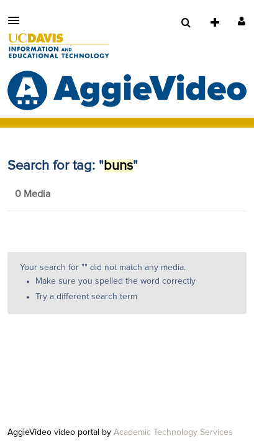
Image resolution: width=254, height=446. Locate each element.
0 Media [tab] (32, 194)
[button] (17, 20)
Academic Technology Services (173, 432)
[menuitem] (186, 23)
